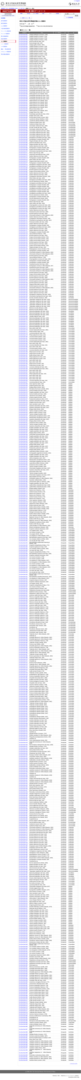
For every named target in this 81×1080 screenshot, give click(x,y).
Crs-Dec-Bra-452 (23, 798)
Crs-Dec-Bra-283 (23, 510)
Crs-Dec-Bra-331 (23, 593)
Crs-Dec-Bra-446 (23, 788)
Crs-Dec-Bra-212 (23, 390)
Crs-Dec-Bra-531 (23, 932)
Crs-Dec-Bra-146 (23, 279)
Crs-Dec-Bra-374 (23, 666)
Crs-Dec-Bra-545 (23, 956)
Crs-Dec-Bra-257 (23, 466)
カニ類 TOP (21, 8)
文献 (43, 13)
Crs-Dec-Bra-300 (23, 539)
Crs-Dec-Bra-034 (23, 90)
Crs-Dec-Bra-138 (23, 265)
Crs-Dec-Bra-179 (23, 335)
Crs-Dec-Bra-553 (23, 970)
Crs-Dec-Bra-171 (23, 321)
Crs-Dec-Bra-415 (23, 735)
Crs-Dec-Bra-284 (23, 512)
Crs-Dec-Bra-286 (23, 515)
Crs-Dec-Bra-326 (23, 585)
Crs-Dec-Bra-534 (23, 937)
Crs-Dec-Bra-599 (23, 1052)
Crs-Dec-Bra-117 (23, 230)
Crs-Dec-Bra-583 (23, 1020)
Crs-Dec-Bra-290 (23, 522)
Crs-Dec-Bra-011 (23, 51)
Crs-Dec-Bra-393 (23, 698)
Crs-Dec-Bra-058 (23, 130)
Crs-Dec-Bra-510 (23, 896)
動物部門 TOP (4, 8)
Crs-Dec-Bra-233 (23, 426)
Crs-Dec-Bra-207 (23, 382)
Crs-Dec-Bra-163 (23, 308)
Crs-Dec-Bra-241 (23, 439)
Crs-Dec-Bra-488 (23, 859)
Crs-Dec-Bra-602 (23, 1058)
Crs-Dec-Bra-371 (23, 661)
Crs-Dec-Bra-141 (23, 270)
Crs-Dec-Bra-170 (23, 319)
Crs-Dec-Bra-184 (23, 343)
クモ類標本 (4, 46)
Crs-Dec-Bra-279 (23, 503)
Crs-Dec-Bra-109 (23, 216)
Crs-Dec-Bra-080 (23, 168)
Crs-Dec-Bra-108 (23, 215)
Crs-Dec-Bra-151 (23, 287)
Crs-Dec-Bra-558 (23, 978)
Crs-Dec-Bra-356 (23, 635)
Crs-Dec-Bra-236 (23, 431)
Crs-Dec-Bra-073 (23, 156)
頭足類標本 (4, 38)
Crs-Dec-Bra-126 (23, 245)
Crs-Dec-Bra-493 (23, 868)
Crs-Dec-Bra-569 (23, 997)
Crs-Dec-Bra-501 (23, 881)
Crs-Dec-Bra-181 (23, 338)
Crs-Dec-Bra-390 (23, 693)
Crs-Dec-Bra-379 (23, 674)
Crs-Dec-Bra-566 (23, 992)
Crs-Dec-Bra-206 (23, 380)
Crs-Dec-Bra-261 (23, 473)
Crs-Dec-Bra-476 (23, 839)
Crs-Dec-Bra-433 (23, 766)
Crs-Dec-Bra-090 (23, 184)
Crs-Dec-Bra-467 (23, 824)
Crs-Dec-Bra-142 (23, 272)
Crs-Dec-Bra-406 (23, 720)
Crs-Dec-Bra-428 (23, 758)
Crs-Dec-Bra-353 (23, 630)
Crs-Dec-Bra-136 (23, 262)
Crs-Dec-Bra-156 (23, 296)
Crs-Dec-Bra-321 (23, 576)
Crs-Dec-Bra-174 (23, 326)
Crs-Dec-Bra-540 (23, 948)
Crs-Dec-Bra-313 (23, 562)
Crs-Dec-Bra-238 (23, 434)
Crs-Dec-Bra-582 (23, 1019)
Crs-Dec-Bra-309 (23, 555)
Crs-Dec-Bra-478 (23, 842)
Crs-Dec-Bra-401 (23, 711)
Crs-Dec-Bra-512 (23, 900)
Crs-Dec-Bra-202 (23, 373)
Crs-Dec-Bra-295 (23, 530)
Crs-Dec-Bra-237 (23, 432)
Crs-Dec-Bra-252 (23, 458)
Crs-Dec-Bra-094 (23, 191)
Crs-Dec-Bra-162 (23, 306)
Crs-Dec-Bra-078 (23, 164)
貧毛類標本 (4, 23)
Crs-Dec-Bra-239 (23, 436)
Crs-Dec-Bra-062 (23, 137)
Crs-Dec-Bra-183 (23, 341)
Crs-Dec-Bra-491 (23, 864)
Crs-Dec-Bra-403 (23, 715)
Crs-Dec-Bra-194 (23, 360)
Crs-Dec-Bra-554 (23, 972)
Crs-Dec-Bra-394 (23, 699)
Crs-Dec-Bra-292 (23, 525)
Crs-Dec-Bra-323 (23, 580)
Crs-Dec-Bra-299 (23, 537)
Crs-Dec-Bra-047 (23, 112)
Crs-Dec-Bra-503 (23, 884)
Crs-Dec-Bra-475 (23, 837)
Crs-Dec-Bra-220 (23, 404)
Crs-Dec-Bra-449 (23, 793)
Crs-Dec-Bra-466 (23, 822)
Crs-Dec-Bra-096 (23, 195)
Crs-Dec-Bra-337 (23, 603)
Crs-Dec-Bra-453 (23, 800)
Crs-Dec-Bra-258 (23, 468)
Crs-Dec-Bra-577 (23, 1010)
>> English (77, 1)
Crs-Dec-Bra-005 (23, 41)
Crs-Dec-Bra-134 (23, 259)
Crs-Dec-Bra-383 (23, 681)
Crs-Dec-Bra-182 (23, 340)
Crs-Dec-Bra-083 (23, 173)
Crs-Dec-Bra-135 (23, 260)
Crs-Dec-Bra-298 (23, 535)
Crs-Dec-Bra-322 (23, 578)
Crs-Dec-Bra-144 (23, 276)
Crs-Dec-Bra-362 (23, 645)
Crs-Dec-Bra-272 (23, 491)
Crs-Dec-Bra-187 (23, 348)
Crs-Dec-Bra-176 (23, 329)
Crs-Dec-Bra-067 (23, 146)
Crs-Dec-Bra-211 (23, 389)
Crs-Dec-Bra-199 (23, 368)
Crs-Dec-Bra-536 (23, 940)
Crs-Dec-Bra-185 (23, 345)
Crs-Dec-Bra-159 (23, 301)
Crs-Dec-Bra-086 (23, 178)
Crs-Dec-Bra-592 (23, 1039)
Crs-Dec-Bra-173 (23, 324)
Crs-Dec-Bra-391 (23, 694)
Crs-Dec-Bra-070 (23, 151)
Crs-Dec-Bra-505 (23, 888)
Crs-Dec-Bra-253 (23, 459)
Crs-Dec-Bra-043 (23, 105)
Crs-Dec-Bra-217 (23, 399)
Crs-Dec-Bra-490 (23, 862)
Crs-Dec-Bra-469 (23, 827)
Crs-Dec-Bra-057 (23, 129)
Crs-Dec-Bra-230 (23, 421)
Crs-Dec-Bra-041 (23, 102)
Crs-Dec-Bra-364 (23, 649)
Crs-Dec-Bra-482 (23, 849)
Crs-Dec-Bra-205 (23, 378)
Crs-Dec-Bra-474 (23, 835)
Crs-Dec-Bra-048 (23, 114)
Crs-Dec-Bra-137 (23, 264)
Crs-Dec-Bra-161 (23, 304)
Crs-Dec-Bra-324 (23, 581)
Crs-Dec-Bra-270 (23, 488)
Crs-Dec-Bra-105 (23, 210)
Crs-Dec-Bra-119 (23, 233)
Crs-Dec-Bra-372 (23, 662)
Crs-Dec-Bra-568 (23, 995)
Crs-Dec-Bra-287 (23, 517)
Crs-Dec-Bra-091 (23, 186)
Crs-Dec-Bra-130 (23, 252)
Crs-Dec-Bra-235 (23, 429)
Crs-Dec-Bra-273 (23, 493)
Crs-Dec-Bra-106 (23, 211)
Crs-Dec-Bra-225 (23, 412)
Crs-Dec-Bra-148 (23, 282)
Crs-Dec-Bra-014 (23, 56)
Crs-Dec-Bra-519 (23, 911)
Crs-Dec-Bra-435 (23, 770)
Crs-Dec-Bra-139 (23, 267)
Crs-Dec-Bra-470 (23, 829)
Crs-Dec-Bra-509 (23, 895)
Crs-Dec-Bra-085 (23, 176)
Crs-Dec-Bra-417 (23, 738)
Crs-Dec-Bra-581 (23, 1017)
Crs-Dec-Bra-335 (23, 600)
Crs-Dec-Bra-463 (23, 817)
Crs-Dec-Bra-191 (23, 355)
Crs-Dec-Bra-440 (23, 778)
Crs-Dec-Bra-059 (23, 132)
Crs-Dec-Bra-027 (23, 78)
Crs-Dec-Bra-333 (23, 597)
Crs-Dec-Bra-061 (23, 136)
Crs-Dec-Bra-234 (23, 427)
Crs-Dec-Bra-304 (23, 547)
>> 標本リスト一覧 (25, 18)
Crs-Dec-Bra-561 (23, 983)
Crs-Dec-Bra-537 (23, 942)
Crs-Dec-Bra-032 (23, 87)
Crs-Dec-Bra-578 (23, 1012)
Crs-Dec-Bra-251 (23, 456)
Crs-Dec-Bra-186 (23, 346)
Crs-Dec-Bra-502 (23, 883)
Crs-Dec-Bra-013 (23, 55)
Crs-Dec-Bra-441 (23, 780)
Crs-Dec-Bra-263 (23, 476)
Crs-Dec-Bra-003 (23, 38)
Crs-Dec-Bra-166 (23, 313)
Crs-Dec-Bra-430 (23, 761)
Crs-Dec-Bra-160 (23, 303)
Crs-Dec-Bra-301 (23, 540)
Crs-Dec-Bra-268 (23, 485)
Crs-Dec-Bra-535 (23, 938)
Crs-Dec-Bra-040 (23, 100)
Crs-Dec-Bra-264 (23, 478)
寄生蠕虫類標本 (5, 54)
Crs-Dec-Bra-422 (23, 748)
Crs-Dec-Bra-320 (23, 574)
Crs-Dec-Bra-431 (23, 763)
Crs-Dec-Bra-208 (23, 383)
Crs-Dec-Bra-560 (23, 982)
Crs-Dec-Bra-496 (23, 873)
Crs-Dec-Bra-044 (23, 107)
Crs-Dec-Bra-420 (23, 744)
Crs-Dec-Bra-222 (23, 407)
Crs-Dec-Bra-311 (23, 558)
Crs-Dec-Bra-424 (23, 751)
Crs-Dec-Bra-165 (23, 311)
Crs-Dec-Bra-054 (23, 124)
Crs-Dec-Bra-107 (23, 213)
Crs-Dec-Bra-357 (23, 637)
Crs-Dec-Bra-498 (23, 876)
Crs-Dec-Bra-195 (23, 362)
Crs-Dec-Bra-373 (23, 664)
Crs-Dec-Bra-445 (23, 787)
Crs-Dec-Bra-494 (23, 869)
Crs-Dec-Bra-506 (23, 889)
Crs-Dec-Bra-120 (23, 235)
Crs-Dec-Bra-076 (23, 161)
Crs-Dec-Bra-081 (23, 169)
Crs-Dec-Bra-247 (23, 449)
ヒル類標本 (4, 26)
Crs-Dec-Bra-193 (23, 358)
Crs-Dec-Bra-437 (23, 773)
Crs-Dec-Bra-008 (23, 46)
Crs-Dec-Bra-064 (23, 141)
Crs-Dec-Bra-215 (23, 395)
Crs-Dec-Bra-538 (23, 944)
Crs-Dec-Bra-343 (23, 613)
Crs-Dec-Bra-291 (23, 523)
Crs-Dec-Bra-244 (23, 444)
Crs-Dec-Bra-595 (23, 1044)
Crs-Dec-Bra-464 (23, 819)
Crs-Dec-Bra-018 (23, 63)
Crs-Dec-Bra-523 (23, 918)
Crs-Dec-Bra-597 (23, 1047)
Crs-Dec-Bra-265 (23, 480)
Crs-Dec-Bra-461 (23, 814)
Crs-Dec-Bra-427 (23, 756)
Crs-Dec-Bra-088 (23, 181)
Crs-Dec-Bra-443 (23, 783)
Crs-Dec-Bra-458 (23, 808)
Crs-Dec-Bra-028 (23, 80)
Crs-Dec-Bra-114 (23, 225)
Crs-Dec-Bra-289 (23, 520)
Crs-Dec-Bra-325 (23, 583)
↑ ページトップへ (73, 1063)
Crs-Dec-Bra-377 (23, 671)
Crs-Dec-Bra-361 (23, 644)
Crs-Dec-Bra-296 (23, 532)
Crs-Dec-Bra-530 (23, 930)
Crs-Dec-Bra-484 (23, 852)
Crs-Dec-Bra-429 (23, 760)
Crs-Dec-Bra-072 (23, 154)
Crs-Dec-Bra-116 (23, 228)
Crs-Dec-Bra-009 (23, 48)
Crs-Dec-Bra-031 (23, 85)
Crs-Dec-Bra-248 (23, 451)
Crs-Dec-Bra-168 (23, 316)
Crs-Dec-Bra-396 (23, 703)
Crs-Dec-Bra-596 (23, 1046)
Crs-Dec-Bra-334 (23, 598)
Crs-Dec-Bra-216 (23, 397)
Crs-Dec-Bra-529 (23, 928)
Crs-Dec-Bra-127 (23, 247)
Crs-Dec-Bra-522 (23, 916)
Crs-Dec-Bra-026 (23, 77)
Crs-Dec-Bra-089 (23, 183)
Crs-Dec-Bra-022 (23, 70)
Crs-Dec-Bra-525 (23, 922)
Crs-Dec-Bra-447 (23, 790)
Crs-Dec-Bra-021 (23, 68)
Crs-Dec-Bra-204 (23, 377)
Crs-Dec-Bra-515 (23, 905)
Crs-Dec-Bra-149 (23, 284)
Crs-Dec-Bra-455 (23, 803)
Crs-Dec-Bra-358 (23, 639)
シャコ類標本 (4, 44)
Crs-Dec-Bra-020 (23, 66)
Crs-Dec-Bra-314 (23, 563)
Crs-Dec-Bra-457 (23, 807)
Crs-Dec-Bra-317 (23, 568)
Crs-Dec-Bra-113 (23, 223)
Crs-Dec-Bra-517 (23, 908)
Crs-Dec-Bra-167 (23, 314)
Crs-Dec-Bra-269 (23, 486)
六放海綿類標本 (5, 28)
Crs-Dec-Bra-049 (23, 115)
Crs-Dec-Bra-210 (23, 387)
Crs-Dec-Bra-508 (23, 893)
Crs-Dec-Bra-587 (23, 1029)
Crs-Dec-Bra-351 (23, 627)
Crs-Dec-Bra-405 (23, 718)
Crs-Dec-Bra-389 (23, 691)
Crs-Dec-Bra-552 (23, 968)
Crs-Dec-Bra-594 (23, 1042)
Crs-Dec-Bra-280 (23, 505)
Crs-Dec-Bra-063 (23, 139)
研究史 (28, 13)
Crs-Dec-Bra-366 (23, 652)
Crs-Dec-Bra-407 (23, 721)
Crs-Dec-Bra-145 (23, 277)
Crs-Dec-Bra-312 (23, 560)
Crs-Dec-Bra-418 (23, 740)
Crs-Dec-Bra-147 (23, 281)
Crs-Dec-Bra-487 (23, 857)
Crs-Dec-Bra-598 (23, 1050)
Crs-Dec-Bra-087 (23, 179)
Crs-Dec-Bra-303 (23, 545)
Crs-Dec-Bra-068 (23, 147)
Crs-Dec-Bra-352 (23, 629)
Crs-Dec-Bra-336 (23, 602)
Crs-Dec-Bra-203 (23, 375)
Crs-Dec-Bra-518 (23, 910)
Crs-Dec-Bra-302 (23, 543)
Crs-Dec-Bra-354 (23, 632)
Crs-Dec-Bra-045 (23, 109)
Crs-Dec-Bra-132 (23, 255)
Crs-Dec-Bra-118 (23, 232)
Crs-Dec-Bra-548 (23, 961)
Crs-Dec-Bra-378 (23, 672)
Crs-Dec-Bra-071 (23, 152)
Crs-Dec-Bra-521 (23, 915)
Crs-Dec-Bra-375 (23, 667)
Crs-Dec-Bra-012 (23, 53)
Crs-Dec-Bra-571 (23, 1000)
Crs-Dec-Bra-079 (23, 166)
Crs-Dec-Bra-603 (23, 1060)
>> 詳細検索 (69, 17)
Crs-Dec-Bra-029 (23, 82)
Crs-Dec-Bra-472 (23, 832)
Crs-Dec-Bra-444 (23, 785)
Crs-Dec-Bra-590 (23, 1036)
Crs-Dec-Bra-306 (23, 550)
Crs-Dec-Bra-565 (23, 990)
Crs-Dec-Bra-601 (23, 1056)
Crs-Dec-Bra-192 (23, 356)
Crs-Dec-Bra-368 (23, 656)
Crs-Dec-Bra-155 (23, 294)
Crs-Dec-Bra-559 (23, 980)
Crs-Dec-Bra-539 (23, 946)
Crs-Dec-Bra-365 (23, 651)
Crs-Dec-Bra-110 (23, 218)
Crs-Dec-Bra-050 (23, 117)
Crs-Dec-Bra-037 (23, 95)
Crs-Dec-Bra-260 (23, 471)
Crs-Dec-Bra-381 (23, 678)
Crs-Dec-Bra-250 (23, 454)
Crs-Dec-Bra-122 (23, 238)
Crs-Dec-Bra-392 (23, 696)
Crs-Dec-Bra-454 (23, 802)
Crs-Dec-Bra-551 (23, 966)
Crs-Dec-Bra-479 (23, 844)
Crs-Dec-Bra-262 (23, 475)
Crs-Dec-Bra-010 (23, 50)
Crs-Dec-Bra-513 (23, 901)
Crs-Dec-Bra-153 (23, 291)
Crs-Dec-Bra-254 (23, 461)
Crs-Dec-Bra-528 (23, 927)
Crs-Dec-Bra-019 (23, 65)
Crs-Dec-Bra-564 (23, 988)
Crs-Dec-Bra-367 (23, 654)
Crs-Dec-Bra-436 (23, 771)
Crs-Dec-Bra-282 (23, 508)
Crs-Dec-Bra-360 (23, 642)
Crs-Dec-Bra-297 (23, 534)
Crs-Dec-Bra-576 (23, 1009)
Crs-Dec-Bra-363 (23, 647)
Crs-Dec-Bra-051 (23, 119)
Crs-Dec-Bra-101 (23, 203)
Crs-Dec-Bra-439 (23, 776)
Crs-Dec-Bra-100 (23, 201)
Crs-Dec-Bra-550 (23, 965)
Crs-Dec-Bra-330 (23, 591)
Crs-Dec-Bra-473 (23, 834)
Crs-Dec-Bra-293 (23, 527)
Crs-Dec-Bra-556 (23, 975)
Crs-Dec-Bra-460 (23, 812)
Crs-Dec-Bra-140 (23, 269)
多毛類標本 (4, 20)
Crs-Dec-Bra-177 (23, 331)
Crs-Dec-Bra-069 (23, 149)
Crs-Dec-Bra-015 (23, 58)
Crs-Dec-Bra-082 (23, 171)
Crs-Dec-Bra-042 (23, 103)
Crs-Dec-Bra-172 (23, 323)
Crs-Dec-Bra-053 (23, 122)
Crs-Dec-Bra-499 (23, 878)
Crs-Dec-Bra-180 (23, 336)
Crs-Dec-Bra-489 (23, 861)
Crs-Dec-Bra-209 (23, 385)
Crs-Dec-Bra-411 (23, 728)
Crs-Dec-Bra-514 (23, 903)
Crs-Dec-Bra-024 (23, 73)
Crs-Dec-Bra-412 (23, 730)
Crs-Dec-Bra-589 (23, 1034)
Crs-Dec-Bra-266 (23, 481)
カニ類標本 (4, 41)
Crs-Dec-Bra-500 (23, 879)
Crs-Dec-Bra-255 (23, 463)
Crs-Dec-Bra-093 (23, 190)
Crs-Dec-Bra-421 (23, 746)
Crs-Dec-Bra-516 (23, 906)
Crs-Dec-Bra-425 (23, 753)
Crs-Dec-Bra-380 (23, 676)
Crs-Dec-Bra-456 (23, 805)
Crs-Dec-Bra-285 (23, 513)
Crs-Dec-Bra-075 (23, 159)
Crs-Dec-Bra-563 (23, 987)
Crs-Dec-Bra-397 (23, 704)
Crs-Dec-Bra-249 (23, 453)
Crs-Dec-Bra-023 (23, 71)
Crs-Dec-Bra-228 (23, 417)
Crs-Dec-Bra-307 (23, 552)
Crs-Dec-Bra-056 (23, 127)
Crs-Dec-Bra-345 (23, 617)
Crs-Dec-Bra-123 (23, 240)
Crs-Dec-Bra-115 (23, 227)
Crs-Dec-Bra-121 (23, 237)
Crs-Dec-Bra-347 (23, 620)
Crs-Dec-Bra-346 (23, 618)
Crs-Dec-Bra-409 (23, 725)
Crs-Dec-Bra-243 (23, 443)
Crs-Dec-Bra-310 (23, 557)
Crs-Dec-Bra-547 (23, 960)
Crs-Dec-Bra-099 (23, 200)
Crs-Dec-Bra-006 (23, 43)
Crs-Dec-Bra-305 (23, 548)
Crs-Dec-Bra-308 (23, 553)
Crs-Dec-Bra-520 (23, 913)
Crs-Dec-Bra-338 (23, 605)
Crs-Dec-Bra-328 (23, 588)
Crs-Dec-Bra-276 (23, 498)
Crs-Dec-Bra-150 (23, 286)
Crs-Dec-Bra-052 (23, 120)
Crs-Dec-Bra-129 (23, 250)
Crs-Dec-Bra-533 (23, 935)
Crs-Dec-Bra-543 (23, 953)
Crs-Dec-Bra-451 (23, 797)
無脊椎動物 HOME (13, 8)
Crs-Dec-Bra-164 (23, 309)
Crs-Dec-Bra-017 (23, 61)
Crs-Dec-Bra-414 (23, 733)
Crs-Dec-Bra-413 (23, 731)
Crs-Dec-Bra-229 (23, 419)
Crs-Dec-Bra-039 (23, 98)
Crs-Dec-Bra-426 (23, 755)
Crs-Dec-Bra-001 (23, 34)
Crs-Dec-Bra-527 (23, 925)
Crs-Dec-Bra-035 (23, 92)
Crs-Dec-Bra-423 (23, 749)
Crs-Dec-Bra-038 (23, 97)
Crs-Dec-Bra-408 (23, 723)
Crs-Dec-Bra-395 (23, 701)
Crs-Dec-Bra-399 (23, 708)
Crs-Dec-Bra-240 (23, 437)
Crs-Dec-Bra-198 (23, 367)
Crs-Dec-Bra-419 (23, 742)
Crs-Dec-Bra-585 (23, 1024)
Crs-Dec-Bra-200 (23, 370)
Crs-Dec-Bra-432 (23, 765)
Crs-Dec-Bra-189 (23, 351)
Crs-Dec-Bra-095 (23, 193)
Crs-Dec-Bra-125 (23, 243)
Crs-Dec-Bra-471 (23, 830)
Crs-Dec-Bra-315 (23, 565)
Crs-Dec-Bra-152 (23, 289)
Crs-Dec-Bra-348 (23, 622)
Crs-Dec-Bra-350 (23, 625)
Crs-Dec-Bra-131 (23, 254)
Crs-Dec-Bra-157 (23, 297)
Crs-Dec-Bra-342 (23, 612)
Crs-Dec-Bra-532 (23, 933)
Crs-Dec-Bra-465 (23, 820)
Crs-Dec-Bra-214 (23, 394)
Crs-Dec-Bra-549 (23, 963)
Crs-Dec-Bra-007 (23, 44)
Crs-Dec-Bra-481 (23, 847)
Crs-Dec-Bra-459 (23, 810)
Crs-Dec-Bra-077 (23, 163)
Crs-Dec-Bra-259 (23, 469)
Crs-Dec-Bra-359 (23, 640)
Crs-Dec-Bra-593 (23, 1041)
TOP (21, 13)
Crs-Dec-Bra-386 (23, 686)
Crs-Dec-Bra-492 (23, 866)
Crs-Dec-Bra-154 (23, 292)
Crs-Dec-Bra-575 (23, 1007)
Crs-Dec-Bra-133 (23, 257)
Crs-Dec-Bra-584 (23, 1022)
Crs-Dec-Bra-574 (23, 1005)
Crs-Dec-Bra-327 (23, 586)
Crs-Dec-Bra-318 (23, 570)
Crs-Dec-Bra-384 (23, 683)
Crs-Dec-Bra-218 (23, 400)
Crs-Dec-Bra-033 (23, 88)
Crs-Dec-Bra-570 (23, 999)
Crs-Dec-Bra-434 (23, 768)
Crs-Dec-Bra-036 (23, 93)
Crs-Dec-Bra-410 (23, 726)
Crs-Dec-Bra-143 (23, 274)
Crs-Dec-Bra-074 (23, 157)
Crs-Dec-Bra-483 (23, 851)
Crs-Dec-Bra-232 (23, 424)
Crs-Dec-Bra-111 (23, 220)
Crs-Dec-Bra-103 (23, 206)
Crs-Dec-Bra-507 (23, 891)
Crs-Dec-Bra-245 (23, 446)
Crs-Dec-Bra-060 (23, 134)
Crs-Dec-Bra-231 (23, 422)
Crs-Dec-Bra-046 (23, 110)
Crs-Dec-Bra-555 (23, 973)
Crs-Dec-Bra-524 (23, 920)
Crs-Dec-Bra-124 (23, 242)
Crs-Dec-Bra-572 (23, 1002)
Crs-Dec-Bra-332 (23, 595)
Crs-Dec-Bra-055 (23, 125)
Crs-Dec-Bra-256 (23, 464)
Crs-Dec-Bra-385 (23, 684)
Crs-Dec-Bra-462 (23, 815)
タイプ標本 (36, 13)
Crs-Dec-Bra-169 (23, 318)
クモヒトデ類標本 (6, 51)
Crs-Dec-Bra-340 (23, 608)
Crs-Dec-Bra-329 (23, 590)
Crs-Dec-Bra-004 (23, 39)
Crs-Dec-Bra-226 (23, 414)
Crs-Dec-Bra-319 (23, 572)
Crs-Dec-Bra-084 (23, 174)
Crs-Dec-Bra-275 (23, 496)
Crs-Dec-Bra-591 (23, 1037)
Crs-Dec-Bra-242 (23, 441)
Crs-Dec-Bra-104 (23, 208)
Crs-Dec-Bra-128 (23, 249)
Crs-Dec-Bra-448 (23, 792)
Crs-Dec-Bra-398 (23, 706)
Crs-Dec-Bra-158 (23, 299)
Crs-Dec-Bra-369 (23, 657)
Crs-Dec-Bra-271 (23, 490)
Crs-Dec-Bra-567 (23, 993)
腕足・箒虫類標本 (6, 49)
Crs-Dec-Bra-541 (23, 950)
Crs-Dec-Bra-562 (23, 985)
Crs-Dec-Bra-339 (23, 607)
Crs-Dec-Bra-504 (23, 886)
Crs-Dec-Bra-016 (23, 60)
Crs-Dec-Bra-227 (23, 416)
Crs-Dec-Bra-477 (23, 841)
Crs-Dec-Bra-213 (23, 392)
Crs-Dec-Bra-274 (23, 495)
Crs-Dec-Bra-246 (23, 448)
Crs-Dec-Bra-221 (23, 405)
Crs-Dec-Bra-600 (23, 1055)
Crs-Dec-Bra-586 (23, 1026)
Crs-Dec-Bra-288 (23, 518)
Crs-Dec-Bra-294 (23, 529)
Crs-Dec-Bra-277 (23, 500)
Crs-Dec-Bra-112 (23, 222)
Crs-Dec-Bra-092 (23, 188)
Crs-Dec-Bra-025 (23, 75)
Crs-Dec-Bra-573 (23, 1004)
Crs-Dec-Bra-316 (23, 567)
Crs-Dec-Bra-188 (23, 350)
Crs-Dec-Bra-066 (23, 144)
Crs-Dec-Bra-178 (23, 333)
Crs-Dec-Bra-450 (23, 795)
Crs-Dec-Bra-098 (23, 198)
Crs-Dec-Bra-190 (23, 353)
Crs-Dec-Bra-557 (23, 977)
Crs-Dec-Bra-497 (23, 874)
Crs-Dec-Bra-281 (23, 507)
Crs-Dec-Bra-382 (23, 679)
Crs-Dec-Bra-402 (23, 713)
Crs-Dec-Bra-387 (23, 688)
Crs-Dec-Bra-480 (23, 846)
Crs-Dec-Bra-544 (23, 955)
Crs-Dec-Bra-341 (23, 610)
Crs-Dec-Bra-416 (23, 737)
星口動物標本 (4, 36)
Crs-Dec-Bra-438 (23, 775)
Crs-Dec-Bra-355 (23, 634)
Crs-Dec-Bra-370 (23, 659)
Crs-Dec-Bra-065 (23, 142)
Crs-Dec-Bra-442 (23, 782)
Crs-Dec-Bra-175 (23, 328)
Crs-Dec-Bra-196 (23, 363)
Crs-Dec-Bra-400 (23, 710)
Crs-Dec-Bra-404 (23, 716)
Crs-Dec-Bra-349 (23, 624)
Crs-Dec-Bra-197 (23, 365)
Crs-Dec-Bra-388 (23, 689)
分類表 (57, 13)
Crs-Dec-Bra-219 (23, 402)
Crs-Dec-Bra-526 (23, 923)
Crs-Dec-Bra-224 (23, 410)
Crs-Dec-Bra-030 (23, 83)
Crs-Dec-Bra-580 (23, 1015)
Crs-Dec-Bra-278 (23, 502)
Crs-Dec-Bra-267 (23, 483)
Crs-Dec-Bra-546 (23, 958)
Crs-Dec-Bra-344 (23, 615)
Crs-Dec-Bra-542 (23, 951)
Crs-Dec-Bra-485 (23, 854)
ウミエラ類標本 (5, 33)
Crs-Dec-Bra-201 (23, 372)
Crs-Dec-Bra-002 (23, 36)
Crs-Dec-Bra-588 (23, 1032)
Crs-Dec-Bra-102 (23, 205)
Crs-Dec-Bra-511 (23, 898)
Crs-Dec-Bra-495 (23, 871)
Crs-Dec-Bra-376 (23, 669)
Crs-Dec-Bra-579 (23, 1014)
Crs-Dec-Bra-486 (23, 856)
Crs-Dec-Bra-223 (23, 409)
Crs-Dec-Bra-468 (23, 825)
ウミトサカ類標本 (6, 31)
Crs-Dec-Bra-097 (23, 196)
